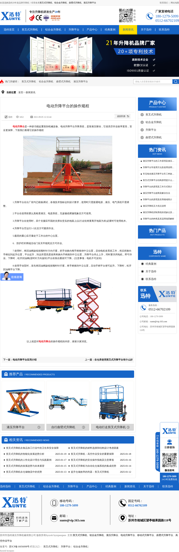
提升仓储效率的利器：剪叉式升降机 (90, 472)
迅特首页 (9, 29)
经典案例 (110, 29)
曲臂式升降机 (63, 81)
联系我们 (164, 3)
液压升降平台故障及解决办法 (156, 193)
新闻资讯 (128, 29)
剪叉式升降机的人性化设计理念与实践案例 (28, 460)
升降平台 (74, 29)
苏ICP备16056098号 (19, 546)
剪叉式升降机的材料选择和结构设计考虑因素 (95, 448)
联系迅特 (164, 29)
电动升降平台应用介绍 (25, 359)
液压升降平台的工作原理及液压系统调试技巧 (158, 162)
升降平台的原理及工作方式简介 (157, 187)
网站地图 (175, 3)
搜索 (175, 81)
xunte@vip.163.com (158, 321)
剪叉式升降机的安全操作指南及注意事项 (92, 460)
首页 (20, 92)
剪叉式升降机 (30, 29)
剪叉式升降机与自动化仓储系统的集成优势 (93, 466)
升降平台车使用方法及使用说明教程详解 (158, 168)
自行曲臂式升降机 (63, 427)
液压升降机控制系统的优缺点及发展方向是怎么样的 (158, 213)
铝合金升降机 (53, 29)
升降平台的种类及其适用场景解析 (158, 219)
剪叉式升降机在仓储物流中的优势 (24, 472)
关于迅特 (146, 29)
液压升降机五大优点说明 (154, 206)
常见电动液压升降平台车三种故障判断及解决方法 (158, 175)
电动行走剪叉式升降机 (111, 427)
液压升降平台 (81, 81)
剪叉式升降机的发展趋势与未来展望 (25, 466)
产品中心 (92, 29)
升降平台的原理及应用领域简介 (157, 199)
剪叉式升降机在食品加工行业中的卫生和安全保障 (32, 448)
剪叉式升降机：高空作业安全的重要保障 (92, 454)
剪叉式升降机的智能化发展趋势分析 (25, 454)
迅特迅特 (5, 486)
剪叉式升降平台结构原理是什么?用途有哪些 (158, 181)
